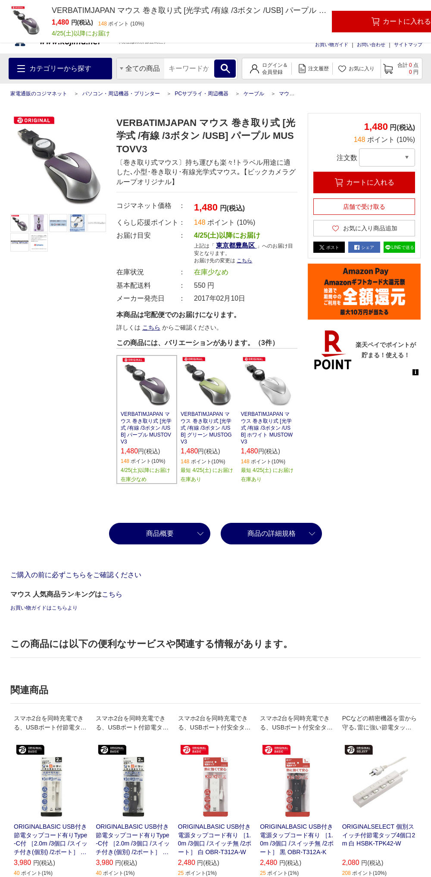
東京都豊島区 (236, 245)
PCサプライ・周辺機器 (201, 94)
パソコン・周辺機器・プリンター (121, 94)
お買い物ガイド (331, 44)
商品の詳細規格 (271, 533)
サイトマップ (408, 44)
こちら (244, 261)
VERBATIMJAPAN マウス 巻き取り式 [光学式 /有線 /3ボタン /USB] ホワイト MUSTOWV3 (267, 428)
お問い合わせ (371, 44)
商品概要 (160, 533)
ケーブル (254, 94)
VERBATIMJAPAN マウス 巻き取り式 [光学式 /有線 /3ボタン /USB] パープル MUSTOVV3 (146, 428)
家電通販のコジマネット (38, 94)
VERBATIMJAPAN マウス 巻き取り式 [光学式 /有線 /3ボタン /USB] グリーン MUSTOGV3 (206, 428)
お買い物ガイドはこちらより (44, 608)
